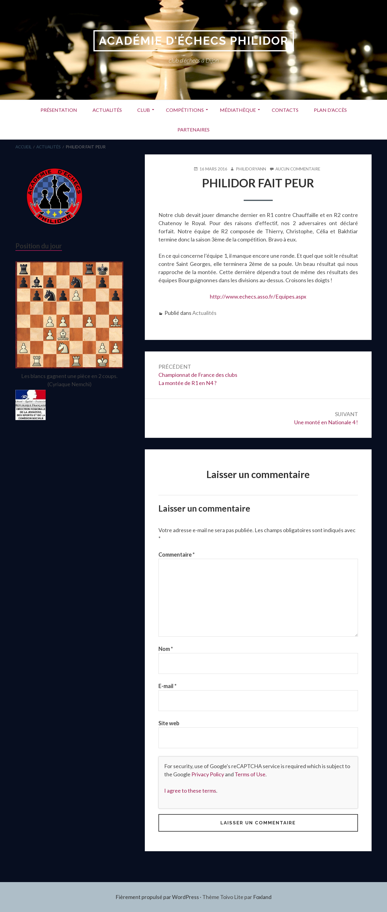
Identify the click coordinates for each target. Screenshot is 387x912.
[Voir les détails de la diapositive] (30, 405)
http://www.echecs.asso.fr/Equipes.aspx (258, 296)
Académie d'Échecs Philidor (193, 40)
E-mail (167, 686)
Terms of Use (250, 774)
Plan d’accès (330, 110)
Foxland (262, 897)
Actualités (107, 110)
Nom (165, 648)
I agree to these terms (190, 790)
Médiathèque (238, 110)
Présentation (59, 110)
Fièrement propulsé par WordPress (157, 897)
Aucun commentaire (297, 169)
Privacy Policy (207, 774)
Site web (168, 723)
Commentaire (176, 554)
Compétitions (185, 110)
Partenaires (193, 129)
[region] (30, 405)
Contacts (285, 110)
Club (143, 110)
